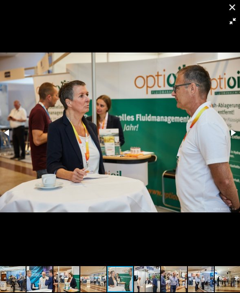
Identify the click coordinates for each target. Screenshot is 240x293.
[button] (232, 21)
